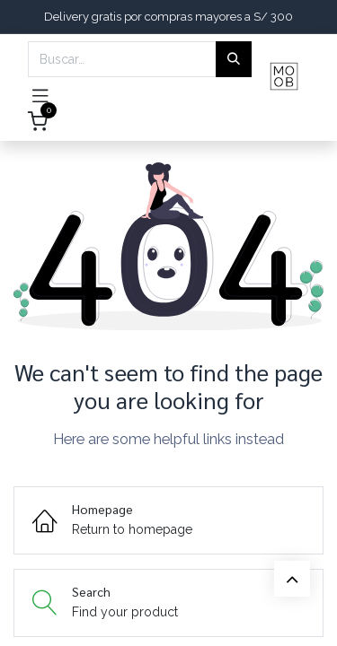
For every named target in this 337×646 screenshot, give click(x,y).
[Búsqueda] (234, 59)
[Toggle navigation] (40, 94)
